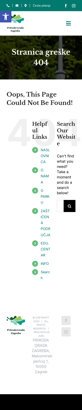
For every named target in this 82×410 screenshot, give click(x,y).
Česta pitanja (41, 5)
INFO (45, 263)
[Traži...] (60, 206)
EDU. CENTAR (45, 249)
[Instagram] (66, 331)
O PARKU (45, 196)
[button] (5, 16)
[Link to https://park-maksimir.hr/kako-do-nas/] (25, 5)
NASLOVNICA (45, 156)
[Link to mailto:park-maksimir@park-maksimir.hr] (17, 5)
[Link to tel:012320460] (8, 5)
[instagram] (73, 5)
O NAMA (45, 176)
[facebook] (66, 5)
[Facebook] (66, 320)
